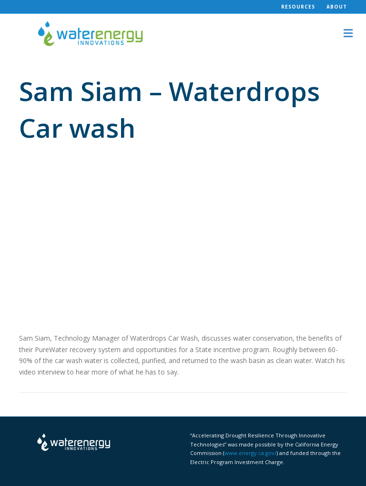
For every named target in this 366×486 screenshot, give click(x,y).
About (336, 6)
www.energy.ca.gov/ (250, 452)
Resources (298, 6)
